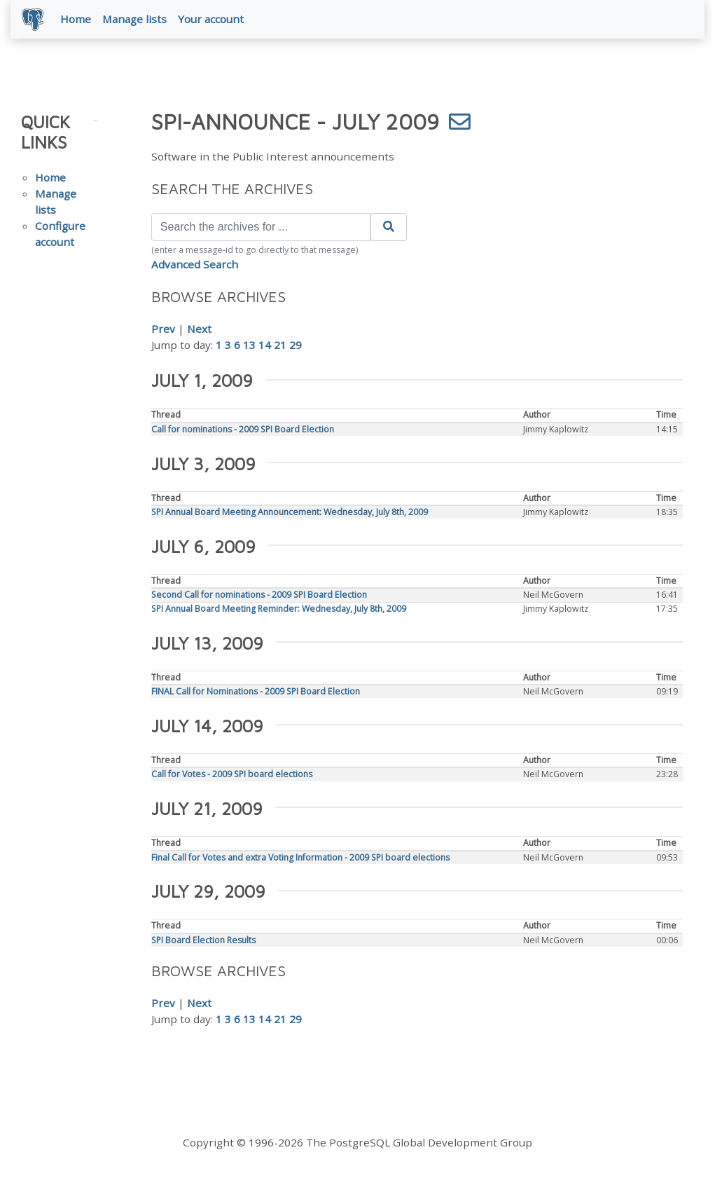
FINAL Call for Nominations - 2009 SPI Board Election (255, 691)
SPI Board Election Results (203, 940)
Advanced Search (194, 264)
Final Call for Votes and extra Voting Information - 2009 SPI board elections (300, 857)
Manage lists (134, 19)
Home (75, 19)
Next (199, 329)
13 (249, 345)
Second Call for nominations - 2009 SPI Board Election (259, 595)
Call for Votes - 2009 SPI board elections (231, 774)
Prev (163, 329)
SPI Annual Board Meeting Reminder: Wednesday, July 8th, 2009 (278, 609)
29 (295, 345)
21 (280, 345)
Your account (211, 19)
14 (264, 345)
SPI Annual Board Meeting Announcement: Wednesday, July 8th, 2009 (289, 512)
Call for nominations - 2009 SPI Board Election (242, 429)
